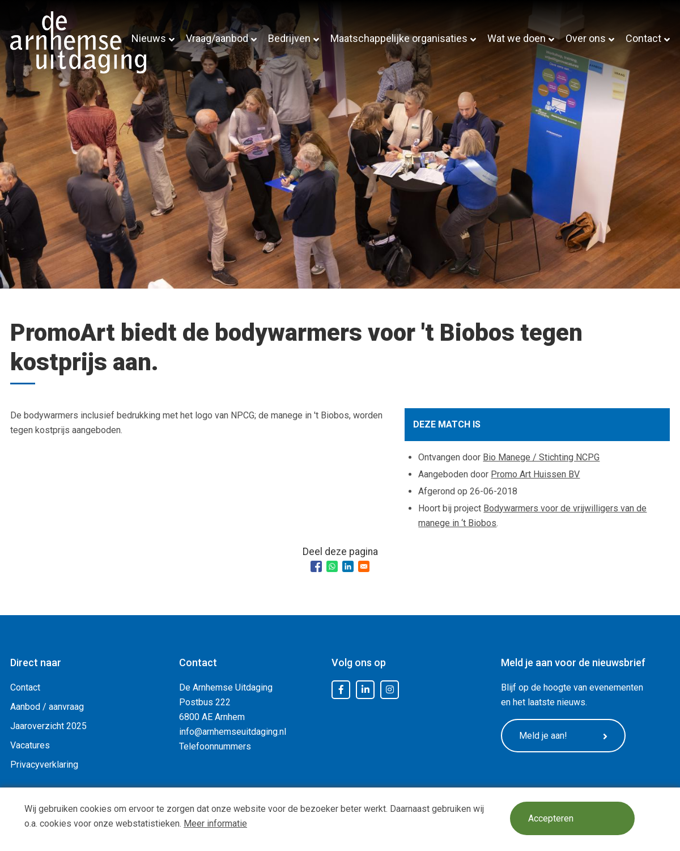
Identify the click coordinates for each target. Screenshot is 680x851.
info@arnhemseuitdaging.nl (232, 731)
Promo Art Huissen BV (535, 474)
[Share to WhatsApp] (332, 566)
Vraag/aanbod (217, 38)
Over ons (586, 38)
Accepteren (550, 818)
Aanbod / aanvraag (47, 706)
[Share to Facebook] (316, 566)
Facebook (341, 690)
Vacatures (30, 745)
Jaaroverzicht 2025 (48, 726)
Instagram (390, 690)
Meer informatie (215, 823)
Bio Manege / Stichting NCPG (541, 457)
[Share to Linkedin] (348, 566)
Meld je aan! (563, 736)
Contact (643, 38)
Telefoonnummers (215, 746)
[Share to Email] (363, 566)
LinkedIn (365, 690)
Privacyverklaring (44, 764)
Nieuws (148, 38)
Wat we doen (516, 38)
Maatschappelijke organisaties (399, 38)
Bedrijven (289, 38)
